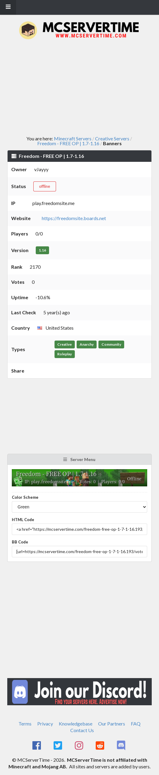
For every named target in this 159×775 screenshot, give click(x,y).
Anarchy (87, 344)
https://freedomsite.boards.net (74, 218)
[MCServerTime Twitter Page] (58, 746)
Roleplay (64, 354)
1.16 (42, 250)
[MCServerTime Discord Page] (121, 746)
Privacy (45, 723)
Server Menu (79, 459)
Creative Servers (112, 138)
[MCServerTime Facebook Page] (37, 746)
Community (111, 344)
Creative (64, 344)
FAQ (136, 723)
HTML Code (23, 519)
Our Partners (111, 723)
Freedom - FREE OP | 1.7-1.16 (68, 143)
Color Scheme (25, 497)
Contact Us (82, 730)
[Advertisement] (83, 87)
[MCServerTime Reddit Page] (100, 746)
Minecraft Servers (72, 138)
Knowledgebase (75, 723)
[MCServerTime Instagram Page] (79, 746)
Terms (24, 723)
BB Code (20, 542)
